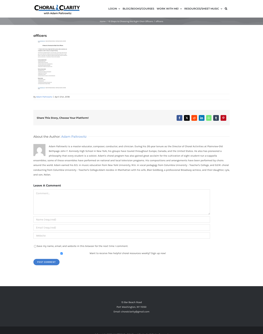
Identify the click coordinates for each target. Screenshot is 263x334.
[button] (226, 8)
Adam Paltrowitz (44, 97)
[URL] (121, 235)
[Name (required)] (121, 219)
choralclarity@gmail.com (135, 311)
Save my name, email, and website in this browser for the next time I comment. (82, 246)
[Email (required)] (121, 227)
